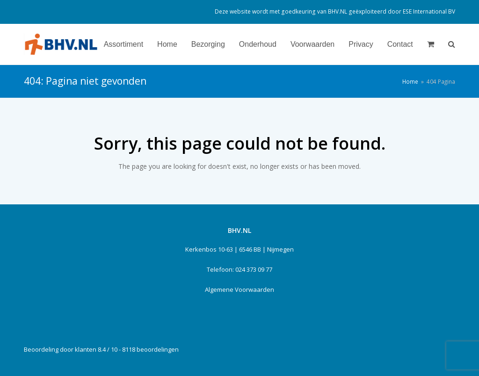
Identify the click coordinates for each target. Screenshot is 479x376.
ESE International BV (429, 11)
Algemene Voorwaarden (239, 289)
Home (410, 81)
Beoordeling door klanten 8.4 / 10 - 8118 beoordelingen (101, 349)
